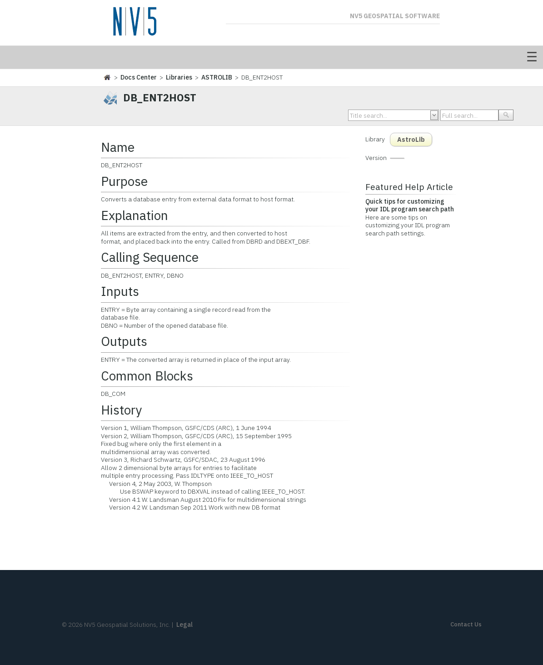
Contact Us (466, 624)
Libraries (179, 77)
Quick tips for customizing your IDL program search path (409, 205)
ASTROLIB (216, 77)
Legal (184, 624)
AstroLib (411, 139)
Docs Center (138, 77)
